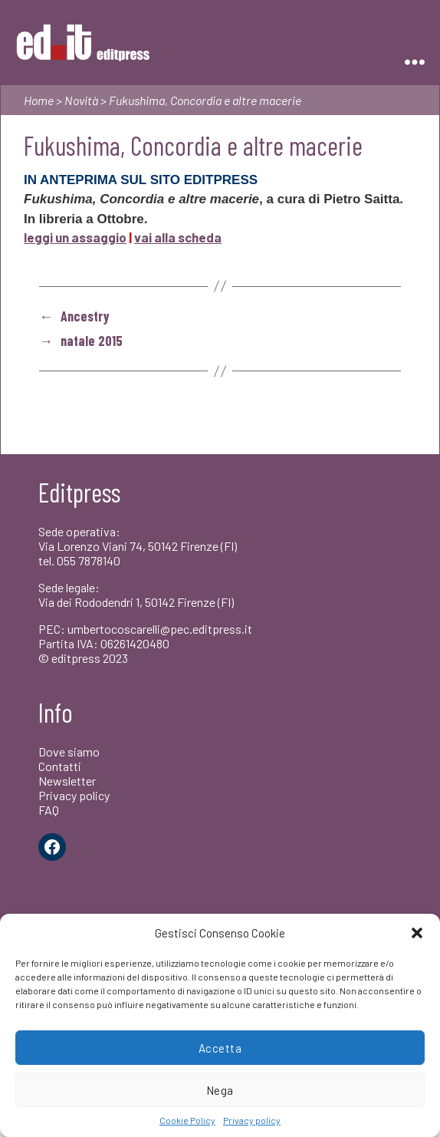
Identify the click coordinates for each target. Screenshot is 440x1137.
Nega (220, 1090)
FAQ (48, 809)
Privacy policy (252, 1120)
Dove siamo (69, 751)
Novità (81, 100)
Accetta (220, 1048)
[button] (417, 933)
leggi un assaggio (75, 237)
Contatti (59, 766)
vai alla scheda (178, 237)
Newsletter (67, 780)
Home (39, 100)
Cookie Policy (187, 1120)
